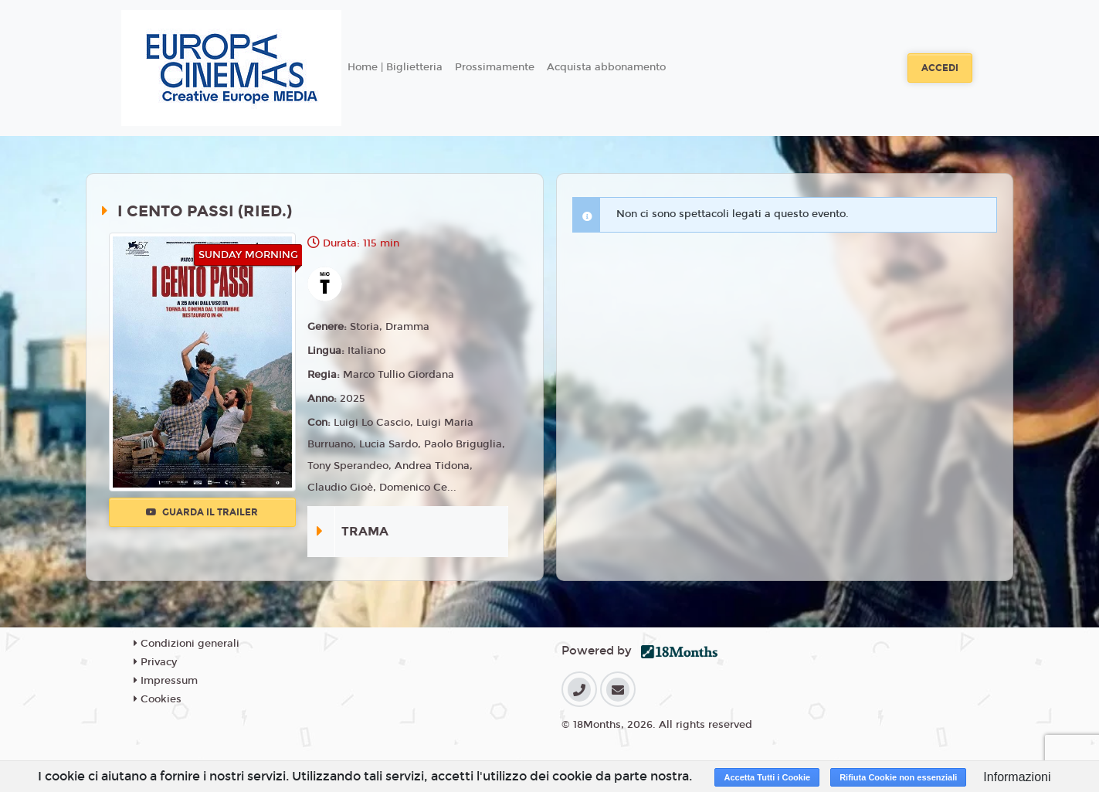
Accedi (939, 68)
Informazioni (1016, 777)
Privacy (155, 662)
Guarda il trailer (202, 512)
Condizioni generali (186, 643)
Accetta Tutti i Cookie (767, 777)
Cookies (157, 699)
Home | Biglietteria (395, 67)
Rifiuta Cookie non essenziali (898, 777)
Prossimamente (494, 67)
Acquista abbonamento (606, 67)
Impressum (166, 681)
